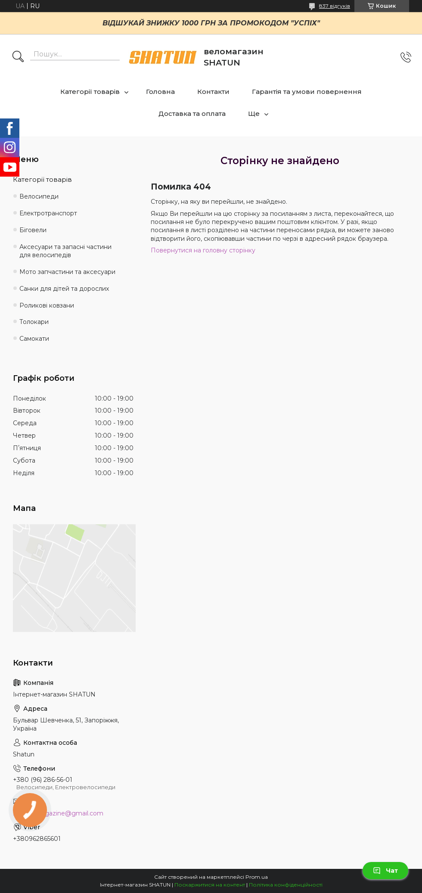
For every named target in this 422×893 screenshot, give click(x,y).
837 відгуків (334, 6)
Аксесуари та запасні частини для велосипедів (65, 251)
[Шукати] (18, 57)
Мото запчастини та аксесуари (67, 272)
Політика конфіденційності (286, 884)
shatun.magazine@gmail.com (58, 813)
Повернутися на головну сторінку (203, 250)
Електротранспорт (48, 213)
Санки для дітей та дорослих (64, 288)
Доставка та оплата (192, 113)
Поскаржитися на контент (209, 884)
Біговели (33, 230)
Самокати (34, 338)
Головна (160, 91)
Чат (385, 870)
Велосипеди (39, 196)
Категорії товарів (90, 91)
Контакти (213, 91)
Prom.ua (256, 877)
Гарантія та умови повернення (307, 91)
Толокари (34, 322)
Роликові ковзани (46, 305)
